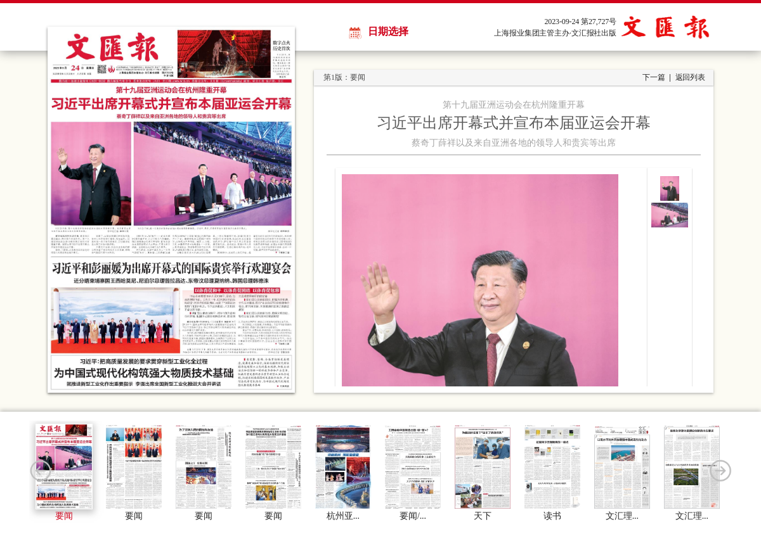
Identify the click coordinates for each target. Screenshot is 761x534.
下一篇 (653, 77)
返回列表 (690, 77)
